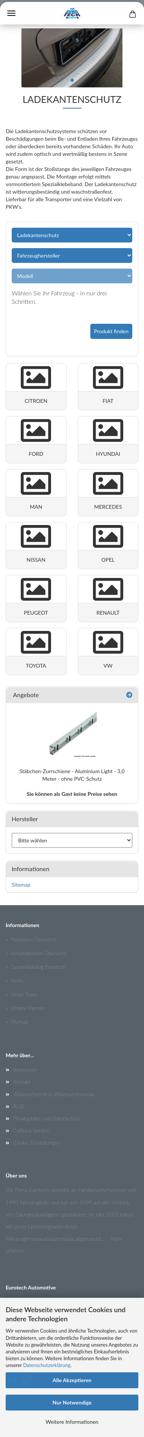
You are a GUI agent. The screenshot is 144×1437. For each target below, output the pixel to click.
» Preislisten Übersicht (31, 939)
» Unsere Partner (25, 1008)
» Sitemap (17, 1021)
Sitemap (21, 884)
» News (14, 980)
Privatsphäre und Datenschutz (47, 1118)
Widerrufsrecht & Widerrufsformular (54, 1094)
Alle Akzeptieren (72, 1380)
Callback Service (31, 1130)
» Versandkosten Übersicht (36, 953)
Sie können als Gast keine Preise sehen (72, 794)
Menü (11, 13)
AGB (18, 1106)
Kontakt (21, 1081)
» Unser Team (21, 994)
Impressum (25, 1069)
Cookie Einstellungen (36, 1142)
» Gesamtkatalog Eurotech (35, 966)
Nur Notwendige (72, 1402)
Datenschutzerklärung (46, 1365)
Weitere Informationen (72, 1421)
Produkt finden (111, 331)
